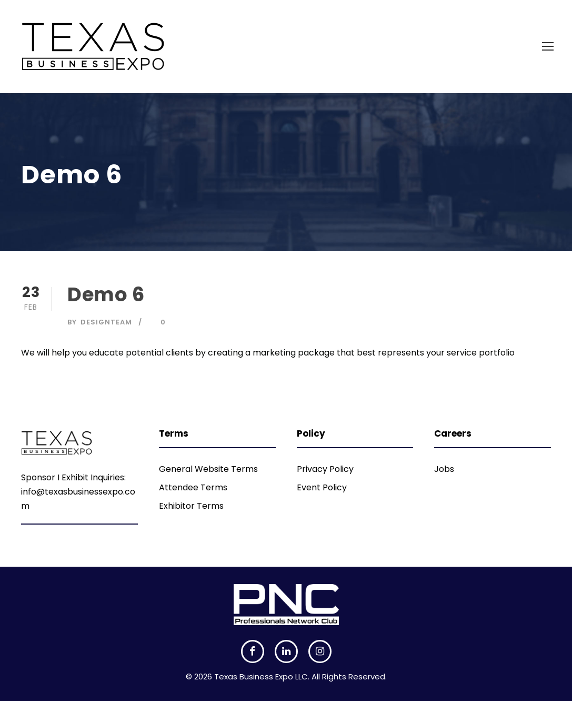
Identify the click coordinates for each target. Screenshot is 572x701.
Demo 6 (105, 294)
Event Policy (322, 487)
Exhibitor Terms (191, 506)
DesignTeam (106, 322)
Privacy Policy (325, 469)
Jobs (444, 469)
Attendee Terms (193, 487)
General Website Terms (208, 469)
